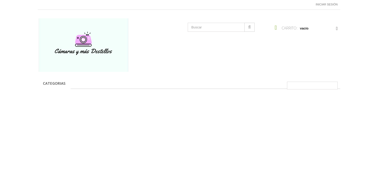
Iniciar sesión (327, 4)
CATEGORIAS (54, 83)
